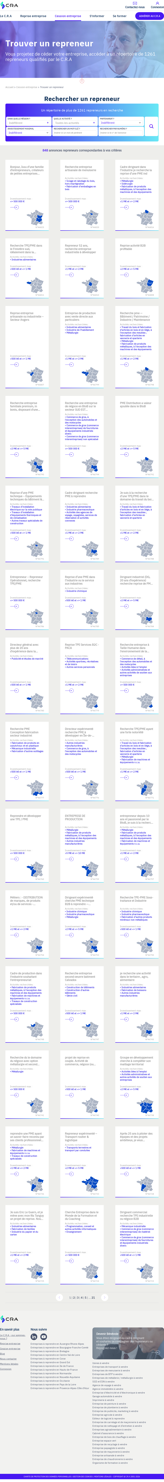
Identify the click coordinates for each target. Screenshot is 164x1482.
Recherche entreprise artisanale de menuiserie (80, 168)
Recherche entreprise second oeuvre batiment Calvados (80, 976)
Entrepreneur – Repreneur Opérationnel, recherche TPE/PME (26, 580)
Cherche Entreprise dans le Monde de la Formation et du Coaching (81, 1215)
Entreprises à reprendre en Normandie (51, 1373)
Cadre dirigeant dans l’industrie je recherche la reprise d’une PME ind (136, 170)
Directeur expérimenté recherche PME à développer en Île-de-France (79, 734)
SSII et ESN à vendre (103, 1381)
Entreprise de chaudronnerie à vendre (112, 1459)
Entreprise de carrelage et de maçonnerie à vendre (119, 1422)
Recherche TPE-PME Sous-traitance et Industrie (136, 899)
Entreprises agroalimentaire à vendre (111, 1429)
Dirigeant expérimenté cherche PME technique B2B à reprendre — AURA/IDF (79, 902)
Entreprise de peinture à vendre (109, 1403)
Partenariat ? (107, 118)
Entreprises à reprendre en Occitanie (50, 1380)
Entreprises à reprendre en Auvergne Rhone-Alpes (58, 1343)
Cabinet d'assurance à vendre (108, 1433)
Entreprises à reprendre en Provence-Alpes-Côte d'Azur (60, 1388)
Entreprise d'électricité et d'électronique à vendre (118, 1392)
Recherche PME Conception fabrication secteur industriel (24, 732)
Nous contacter (8, 1358)
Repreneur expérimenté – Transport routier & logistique (81, 1137)
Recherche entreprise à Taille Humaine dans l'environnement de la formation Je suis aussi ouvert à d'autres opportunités (134, 653)
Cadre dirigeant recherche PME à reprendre (81, 494)
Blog (2, 1353)
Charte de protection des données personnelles (47, 1476)
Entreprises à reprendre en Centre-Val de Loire (56, 1354)
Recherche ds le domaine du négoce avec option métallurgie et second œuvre (26, 1062)
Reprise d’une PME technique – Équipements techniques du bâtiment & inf (26, 498)
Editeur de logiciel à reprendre (108, 1418)
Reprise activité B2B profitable (133, 247)
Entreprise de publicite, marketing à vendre (115, 1411)
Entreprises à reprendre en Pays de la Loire (53, 1384)
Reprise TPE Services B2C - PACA (82, 646)
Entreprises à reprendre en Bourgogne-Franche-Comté (60, 1347)
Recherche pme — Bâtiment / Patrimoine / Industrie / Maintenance (135, 316)
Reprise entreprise (33, 16)
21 (93, 1297)
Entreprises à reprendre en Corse (48, 1358)
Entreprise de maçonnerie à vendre (111, 1451)
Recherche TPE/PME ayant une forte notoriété (136, 730)
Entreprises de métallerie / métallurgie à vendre (117, 1377)
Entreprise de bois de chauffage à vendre (114, 1437)
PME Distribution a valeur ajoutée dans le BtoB (135, 404)
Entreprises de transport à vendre (110, 1366)
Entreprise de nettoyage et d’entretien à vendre (117, 1425)
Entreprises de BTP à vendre (107, 1374)
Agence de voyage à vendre (107, 1385)
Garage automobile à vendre (107, 1396)
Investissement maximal (21, 128)
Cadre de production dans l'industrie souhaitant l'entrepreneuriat (26, 976)
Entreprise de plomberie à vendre (110, 1407)
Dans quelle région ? (19, 118)
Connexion (6, 1368)
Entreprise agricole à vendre (107, 1414)
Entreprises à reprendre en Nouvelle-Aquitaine (56, 1377)
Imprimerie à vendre (103, 1400)
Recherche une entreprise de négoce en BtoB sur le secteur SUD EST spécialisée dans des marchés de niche (81, 409)
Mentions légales (9, 1363)
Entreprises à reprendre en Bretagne (50, 1351)
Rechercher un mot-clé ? (67, 128)
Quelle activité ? (63, 118)
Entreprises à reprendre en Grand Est (51, 1362)
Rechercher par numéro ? (113, 128)
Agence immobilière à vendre (108, 1388)
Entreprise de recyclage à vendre (109, 1444)
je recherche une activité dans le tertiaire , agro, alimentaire (135, 976)
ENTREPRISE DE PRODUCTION (75, 817)
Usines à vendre (100, 1363)
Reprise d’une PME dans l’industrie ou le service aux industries (80, 580)
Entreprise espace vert (104, 1440)
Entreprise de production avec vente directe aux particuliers (80, 316)
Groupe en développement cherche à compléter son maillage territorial (136, 1060)
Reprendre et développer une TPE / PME (25, 817)
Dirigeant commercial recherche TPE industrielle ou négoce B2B (136, 1215)
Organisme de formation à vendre (110, 1462)
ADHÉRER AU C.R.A (149, 16)
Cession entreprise (68, 16)
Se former (120, 16)
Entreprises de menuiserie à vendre (111, 1370)
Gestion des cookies (83, 1476)
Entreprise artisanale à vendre (108, 1455)
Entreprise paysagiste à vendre (108, 1448)
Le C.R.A (6, 16)
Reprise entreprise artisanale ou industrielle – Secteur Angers (27, 316)
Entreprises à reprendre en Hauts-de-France (54, 1369)
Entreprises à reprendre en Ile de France (52, 1366)
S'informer (97, 16)
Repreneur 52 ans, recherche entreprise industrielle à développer (80, 249)
